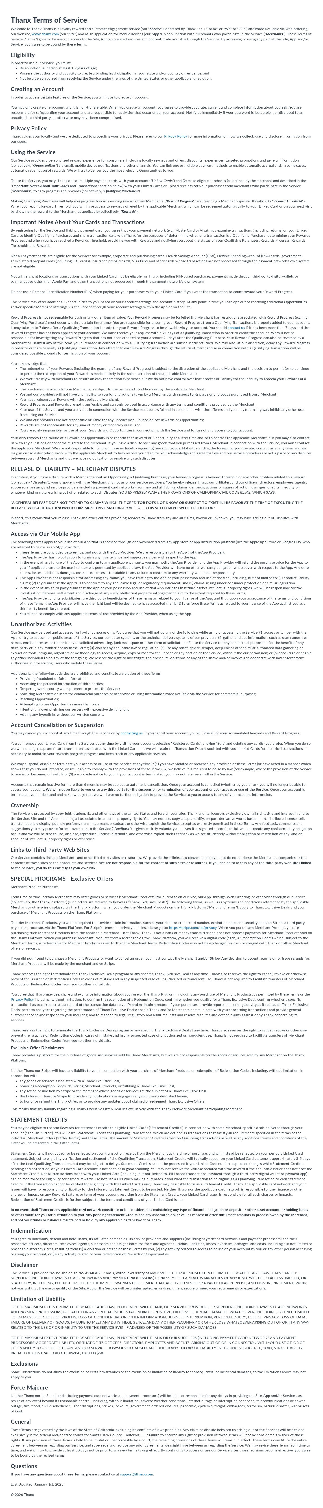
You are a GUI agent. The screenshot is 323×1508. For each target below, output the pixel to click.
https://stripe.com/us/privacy (192, 927)
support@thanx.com (136, 1474)
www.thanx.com (45, 34)
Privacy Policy (175, 136)
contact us (236, 327)
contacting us (132, 733)
